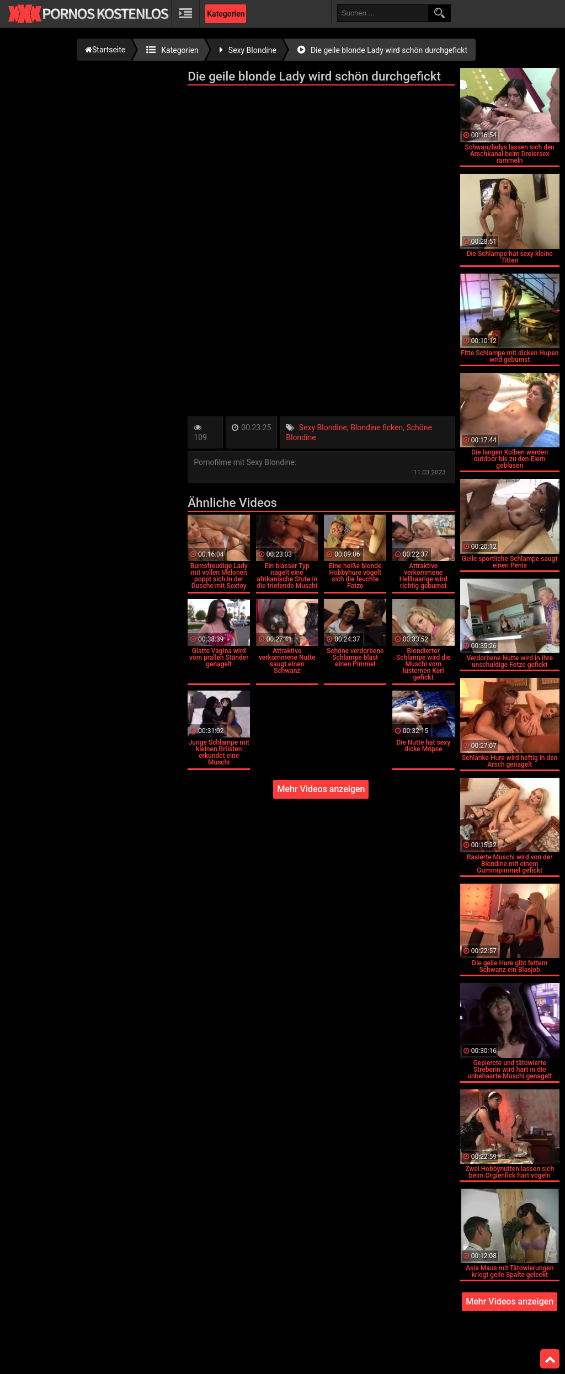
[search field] (383, 13)
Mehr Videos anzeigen (321, 789)
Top (550, 1359)
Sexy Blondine (323, 427)
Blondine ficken (376, 427)
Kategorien (225, 13)
